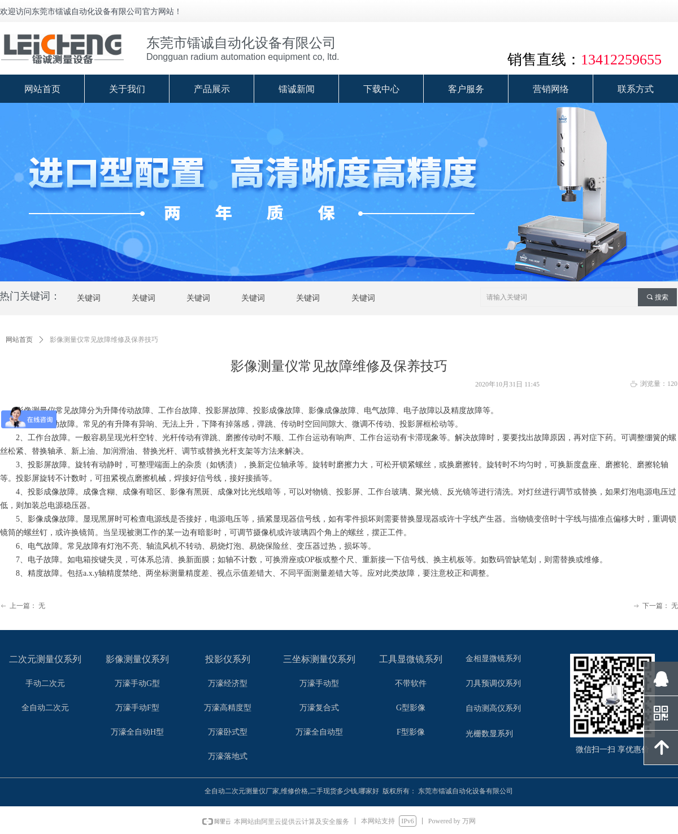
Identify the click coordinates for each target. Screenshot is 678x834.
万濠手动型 (319, 683)
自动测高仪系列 (493, 708)
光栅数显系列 (489, 733)
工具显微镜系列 (410, 659)
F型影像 (411, 732)
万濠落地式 (227, 756)
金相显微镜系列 (493, 658)
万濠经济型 (227, 683)
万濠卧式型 (227, 732)
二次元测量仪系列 (45, 659)
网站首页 (19, 340)
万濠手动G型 (137, 683)
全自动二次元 (45, 707)
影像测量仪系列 (137, 659)
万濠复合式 (319, 707)
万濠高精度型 (227, 707)
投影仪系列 (227, 659)
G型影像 (410, 707)
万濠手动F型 (137, 707)
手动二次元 (45, 683)
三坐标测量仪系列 (319, 659)
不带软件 (411, 683)
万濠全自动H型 (137, 732)
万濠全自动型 (319, 732)
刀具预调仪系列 (493, 683)
